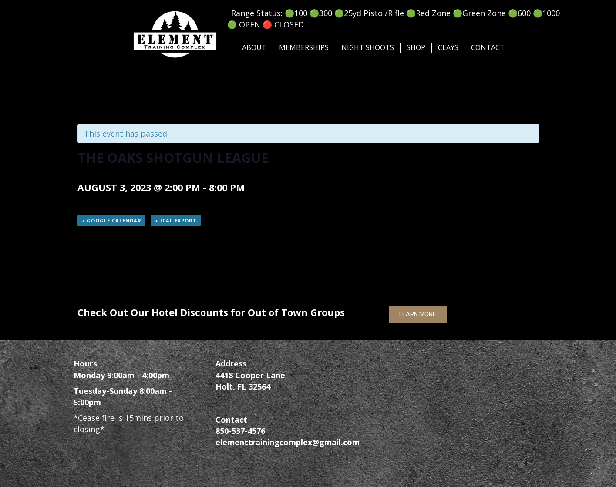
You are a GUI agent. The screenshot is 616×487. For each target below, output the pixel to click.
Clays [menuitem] (448, 47)
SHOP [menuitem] (416, 47)
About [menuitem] (254, 47)
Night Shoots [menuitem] (367, 47)
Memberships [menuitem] (304, 47)
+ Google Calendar (111, 220)
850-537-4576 (240, 431)
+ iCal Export (176, 220)
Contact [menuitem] (488, 47)
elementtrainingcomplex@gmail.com (287, 442)
